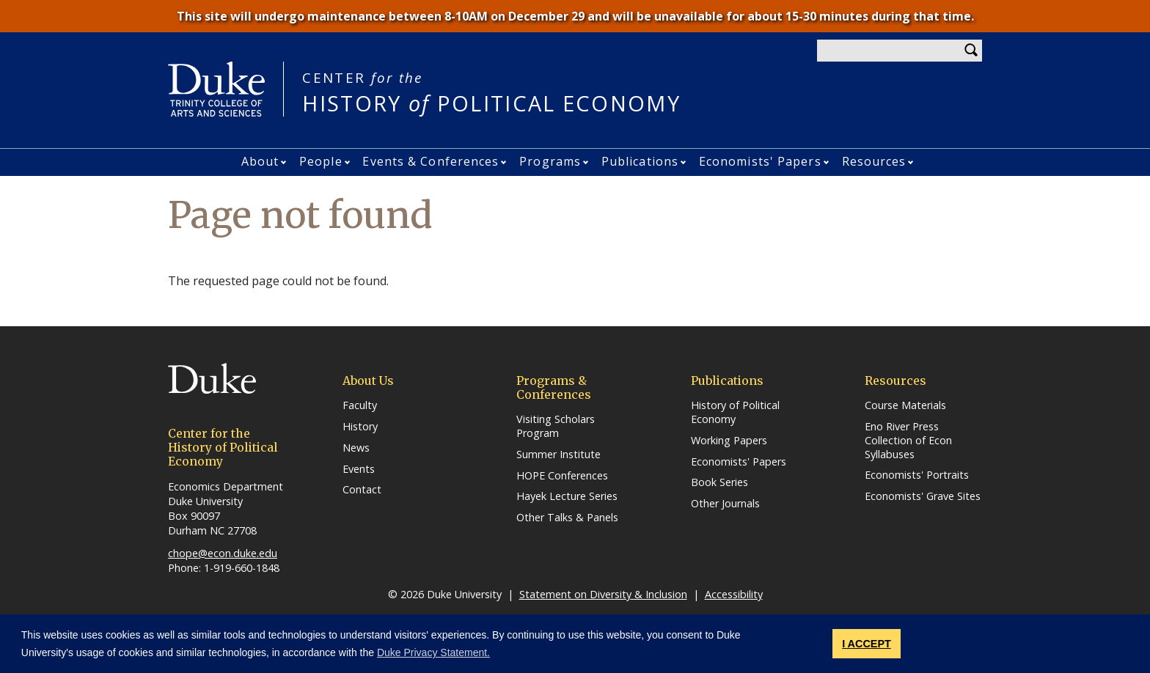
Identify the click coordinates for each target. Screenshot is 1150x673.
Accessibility (734, 594)
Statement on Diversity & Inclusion (603, 594)
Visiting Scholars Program (555, 426)
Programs (550, 161)
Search (971, 51)
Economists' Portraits (917, 475)
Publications (639, 161)
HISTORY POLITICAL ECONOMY (491, 92)
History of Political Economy (735, 412)
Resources (874, 161)
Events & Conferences (430, 161)
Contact (362, 489)
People (321, 161)
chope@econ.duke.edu (222, 553)
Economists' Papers (760, 161)
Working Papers (729, 440)
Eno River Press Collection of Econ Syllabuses (908, 440)
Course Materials (905, 405)
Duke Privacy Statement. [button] (433, 652)
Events (359, 469)
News (356, 448)
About (260, 161)
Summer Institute (558, 454)
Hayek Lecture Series (567, 496)
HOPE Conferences (562, 475)
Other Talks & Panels (567, 517)
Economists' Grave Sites (923, 496)
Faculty (360, 405)
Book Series (719, 482)
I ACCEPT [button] (866, 644)
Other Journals (725, 503)
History (360, 426)
